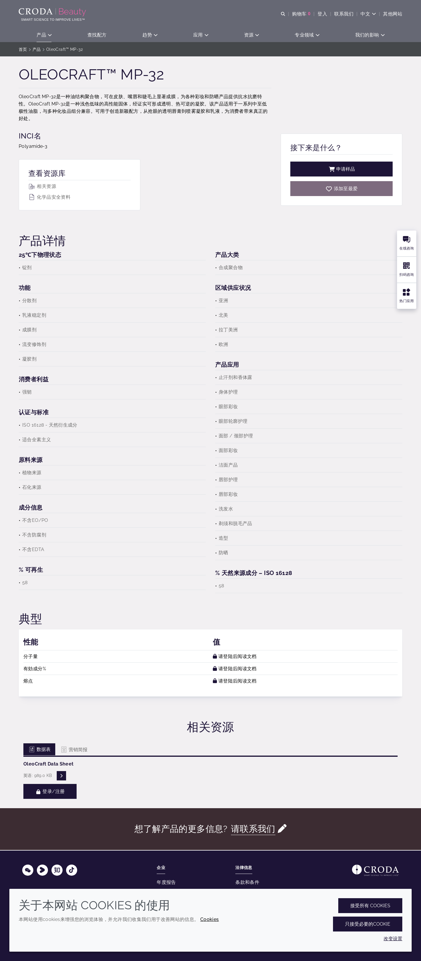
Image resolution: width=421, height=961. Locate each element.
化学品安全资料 (49, 197)
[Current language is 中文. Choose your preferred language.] (368, 14)
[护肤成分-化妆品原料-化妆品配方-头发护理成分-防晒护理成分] (53, 12)
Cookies (209, 919)
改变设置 (393, 938)
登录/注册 (50, 792)
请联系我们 (253, 829)
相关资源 (42, 187)
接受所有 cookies (370, 905)
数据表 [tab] (39, 750)
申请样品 (341, 169)
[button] (44, 35)
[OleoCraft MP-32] (341, 189)
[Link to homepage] (375, 870)
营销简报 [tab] (73, 750)
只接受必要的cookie (367, 924)
